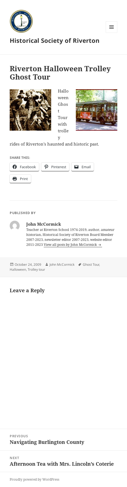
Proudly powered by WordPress (34, 479)
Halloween (18, 269)
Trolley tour (36, 269)
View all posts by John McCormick (71, 244)
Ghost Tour (91, 264)
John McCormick (62, 264)
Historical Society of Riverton (54, 40)
